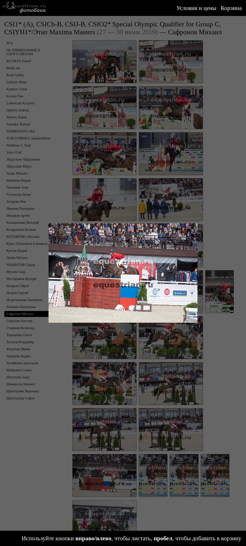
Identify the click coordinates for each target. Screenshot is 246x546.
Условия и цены (196, 8)
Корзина (231, 8)
